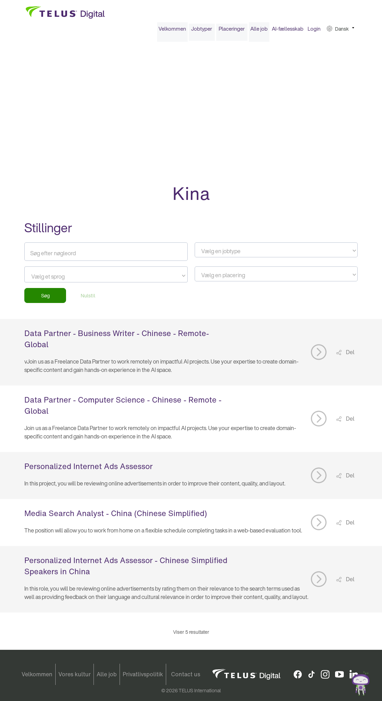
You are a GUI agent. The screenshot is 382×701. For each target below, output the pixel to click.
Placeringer (232, 30)
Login (314, 30)
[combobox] (276, 251)
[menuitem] (172, 30)
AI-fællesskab (287, 30)
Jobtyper (201, 30)
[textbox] (276, 253)
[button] (340, 31)
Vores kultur (74, 674)
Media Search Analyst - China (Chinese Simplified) (115, 515)
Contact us (185, 674)
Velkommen (172, 30)
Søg (45, 297)
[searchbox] (62, 278)
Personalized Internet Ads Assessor (88, 468)
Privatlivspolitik (143, 674)
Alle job (259, 30)
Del (349, 354)
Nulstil (88, 297)
